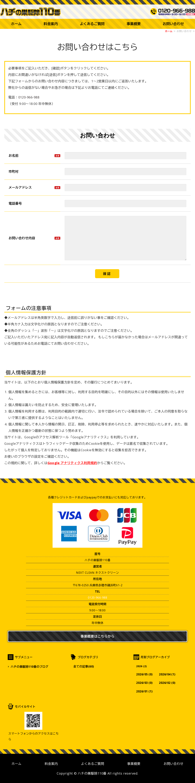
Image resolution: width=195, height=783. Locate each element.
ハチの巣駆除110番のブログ (29, 666)
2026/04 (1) (167, 674)
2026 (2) (141, 666)
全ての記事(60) (83, 666)
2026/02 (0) (167, 683)
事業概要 (134, 23)
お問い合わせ (174, 763)
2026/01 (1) (144, 692)
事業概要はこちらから (97, 636)
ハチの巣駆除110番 (92, 773)
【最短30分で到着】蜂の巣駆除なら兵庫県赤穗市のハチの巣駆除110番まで (31, 11)
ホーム (16, 23)
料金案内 (51, 23)
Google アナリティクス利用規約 (72, 463)
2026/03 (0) (144, 683)
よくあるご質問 (92, 23)
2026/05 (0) (144, 674)
